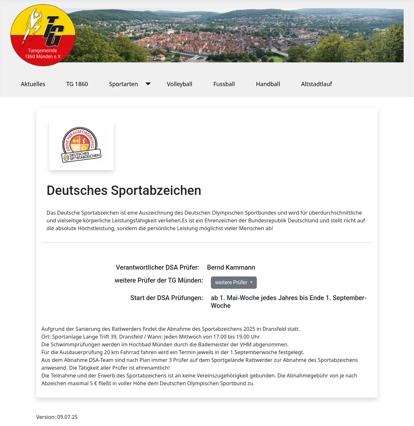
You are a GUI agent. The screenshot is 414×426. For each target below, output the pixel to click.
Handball (268, 84)
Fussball (224, 84)
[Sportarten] (147, 84)
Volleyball (179, 84)
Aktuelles (33, 84)
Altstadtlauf (316, 84)
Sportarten (123, 84)
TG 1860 (77, 84)
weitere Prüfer (231, 282)
